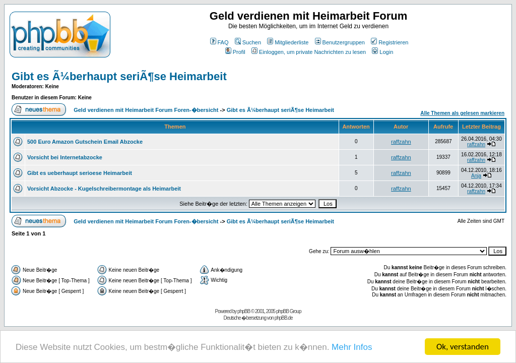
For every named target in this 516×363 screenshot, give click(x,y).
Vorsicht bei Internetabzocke (64, 157)
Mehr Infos (352, 347)
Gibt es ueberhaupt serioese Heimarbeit (79, 173)
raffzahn (401, 142)
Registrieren (389, 42)
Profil (235, 52)
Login (382, 52)
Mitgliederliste (287, 42)
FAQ (219, 42)
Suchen (248, 42)
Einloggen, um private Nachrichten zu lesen (308, 52)
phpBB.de (284, 318)
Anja (476, 175)
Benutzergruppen (340, 42)
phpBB (243, 311)
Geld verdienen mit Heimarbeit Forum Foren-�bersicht (146, 110)
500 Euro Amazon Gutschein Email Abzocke (85, 142)
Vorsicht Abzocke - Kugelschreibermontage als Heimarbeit (104, 189)
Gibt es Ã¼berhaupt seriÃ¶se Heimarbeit (119, 76)
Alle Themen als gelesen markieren (462, 113)
